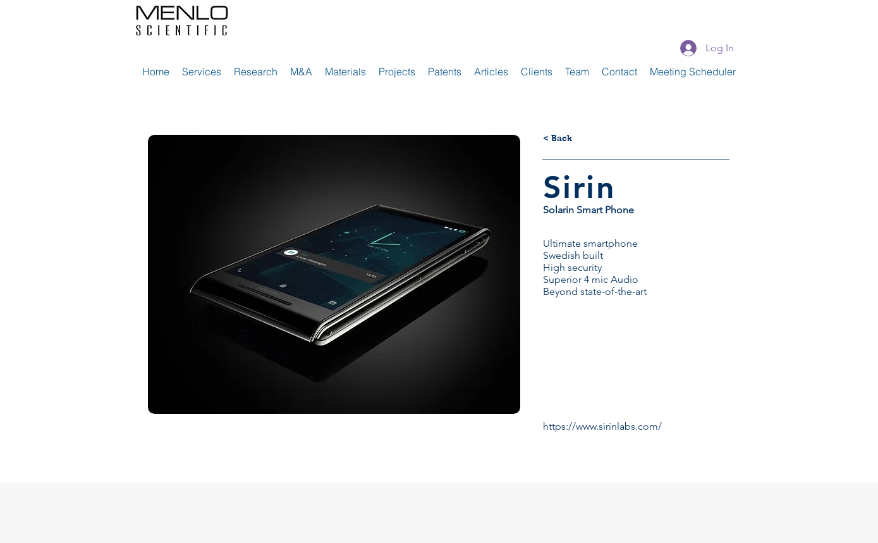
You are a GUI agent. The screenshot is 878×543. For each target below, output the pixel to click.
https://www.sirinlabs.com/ (602, 426)
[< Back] (557, 138)
